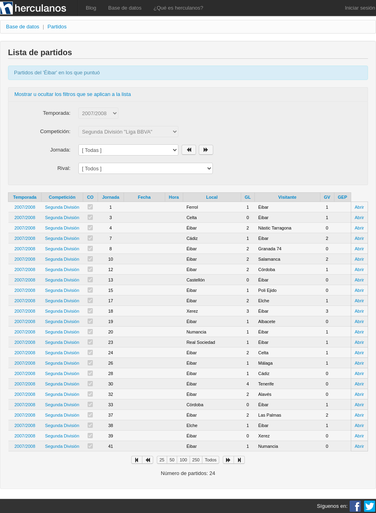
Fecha (144, 197)
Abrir (359, 207)
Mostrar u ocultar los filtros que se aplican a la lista (72, 94)
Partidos (57, 27)
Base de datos (125, 8)
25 (162, 459)
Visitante (287, 197)
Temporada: (56, 113)
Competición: (55, 131)
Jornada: (60, 150)
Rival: (63, 168)
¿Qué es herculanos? (178, 8)
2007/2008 (24, 207)
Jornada (110, 197)
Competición (62, 197)
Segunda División (62, 207)
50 (172, 459)
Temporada (24, 197)
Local (212, 197)
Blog (91, 8)
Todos (210, 459)
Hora (174, 197)
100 (183, 459)
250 (196, 459)
